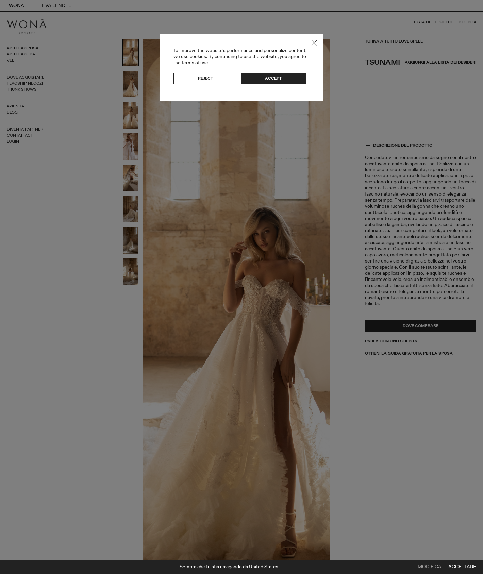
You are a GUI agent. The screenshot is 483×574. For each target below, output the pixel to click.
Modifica (430, 567)
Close (314, 42)
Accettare (462, 567)
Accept (273, 78)
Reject (205, 78)
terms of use (195, 63)
